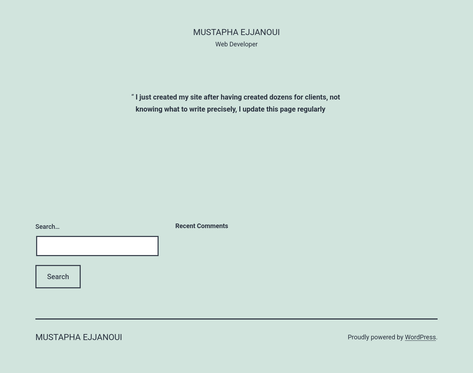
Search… (47, 226)
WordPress (420, 337)
